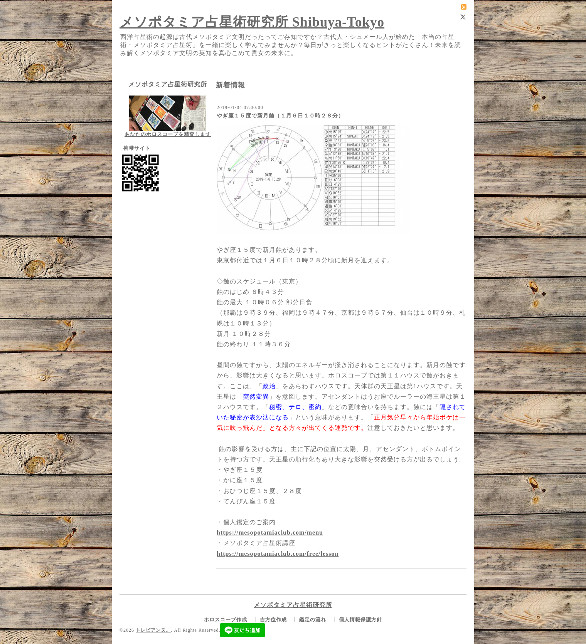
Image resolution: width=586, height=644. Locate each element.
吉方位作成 (273, 619)
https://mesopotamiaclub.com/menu (270, 532)
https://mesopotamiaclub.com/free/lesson (277, 553)
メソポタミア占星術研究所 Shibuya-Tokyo (252, 22)
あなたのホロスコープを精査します (168, 134)
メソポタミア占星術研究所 (167, 84)
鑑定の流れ (312, 619)
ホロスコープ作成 (225, 619)
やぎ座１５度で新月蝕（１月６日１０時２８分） (280, 116)
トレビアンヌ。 (153, 630)
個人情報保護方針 (360, 619)
